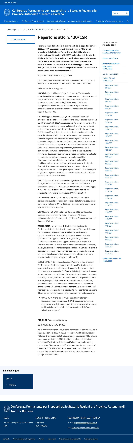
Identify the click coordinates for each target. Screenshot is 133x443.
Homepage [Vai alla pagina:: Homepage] (12, 29)
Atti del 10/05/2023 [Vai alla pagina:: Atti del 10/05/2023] (37, 29)
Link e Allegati (17, 39)
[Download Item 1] (11, 385)
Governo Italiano (10, 2)
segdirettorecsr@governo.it (85, 422)
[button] (114, 51)
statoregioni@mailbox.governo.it (85, 427)
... (18, 29)
